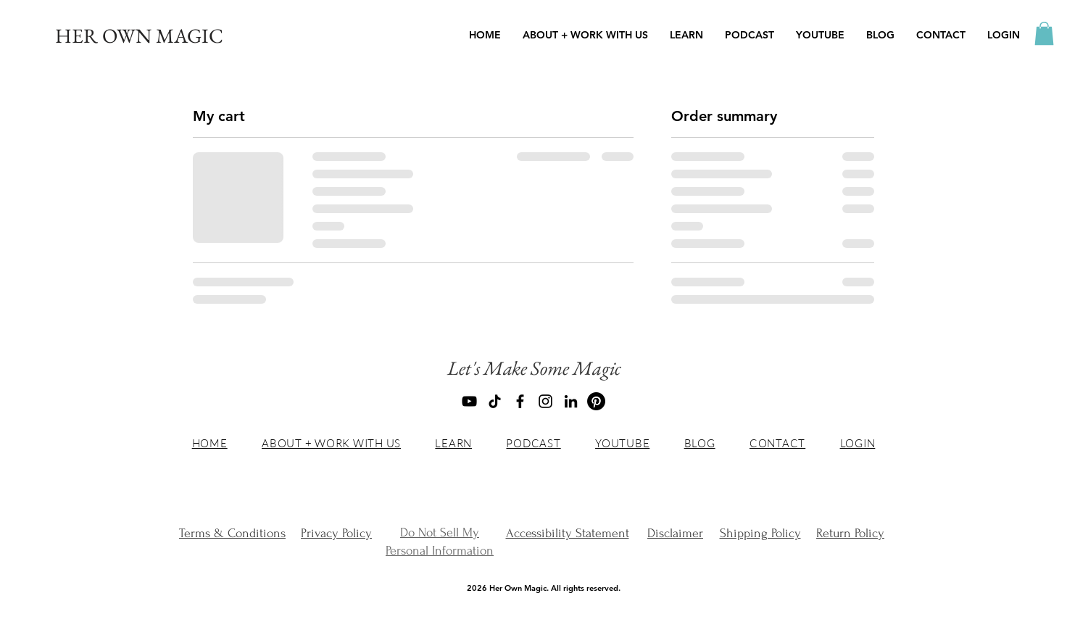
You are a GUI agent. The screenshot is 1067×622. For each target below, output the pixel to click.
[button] (686, 35)
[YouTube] (469, 401)
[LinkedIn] (571, 401)
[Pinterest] (596, 401)
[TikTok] (495, 401)
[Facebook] (520, 401)
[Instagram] (545, 401)
